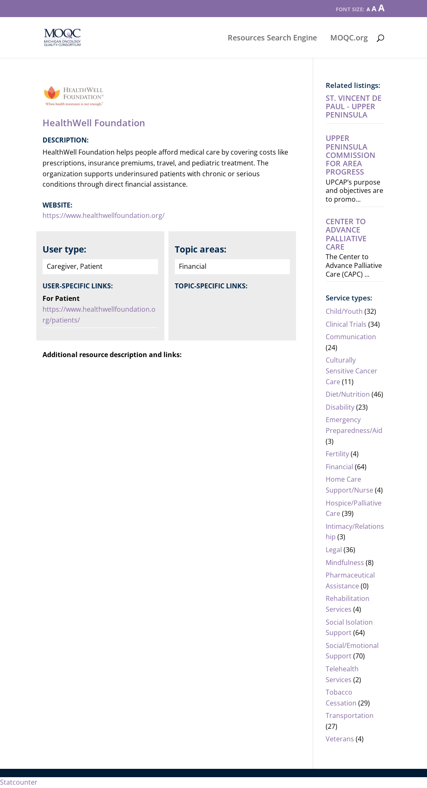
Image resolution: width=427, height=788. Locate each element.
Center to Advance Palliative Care (346, 234)
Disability (340, 407)
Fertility (337, 453)
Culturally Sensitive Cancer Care (351, 370)
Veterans (340, 738)
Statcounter (19, 782)
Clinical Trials (346, 324)
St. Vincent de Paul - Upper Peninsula (354, 106)
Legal (334, 549)
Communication (351, 336)
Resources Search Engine (272, 39)
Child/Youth (344, 311)
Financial (339, 466)
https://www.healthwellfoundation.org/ (104, 215)
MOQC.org (349, 39)
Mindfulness (345, 562)
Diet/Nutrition (348, 394)
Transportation (350, 715)
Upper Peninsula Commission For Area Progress (350, 155)
